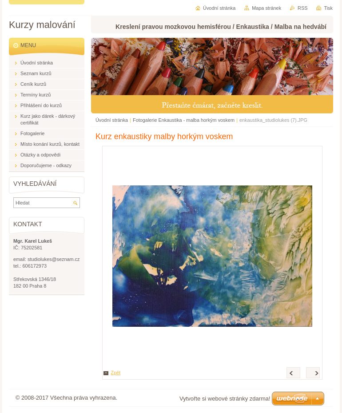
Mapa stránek (266, 8)
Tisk (328, 8)
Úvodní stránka (111, 120)
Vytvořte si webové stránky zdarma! (224, 398)
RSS (302, 8)
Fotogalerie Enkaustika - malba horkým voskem (184, 120)
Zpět (116, 372)
